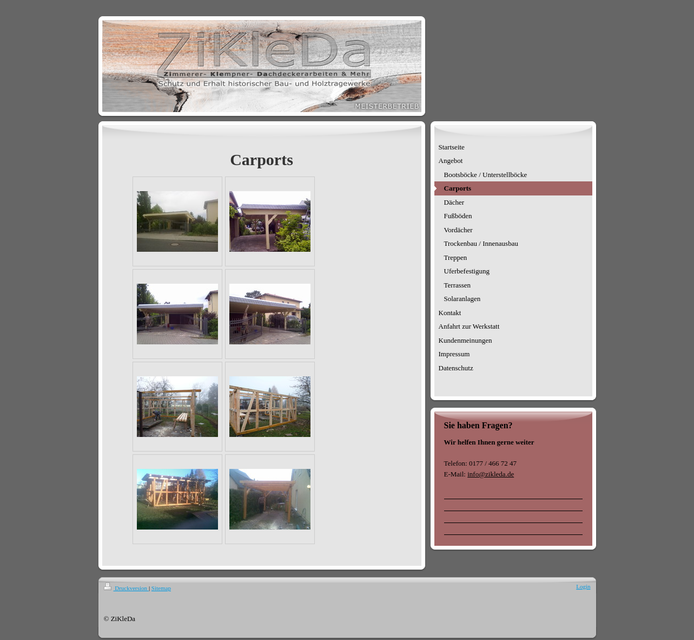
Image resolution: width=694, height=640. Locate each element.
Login (583, 586)
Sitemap (161, 588)
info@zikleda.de (490, 474)
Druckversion (126, 588)
